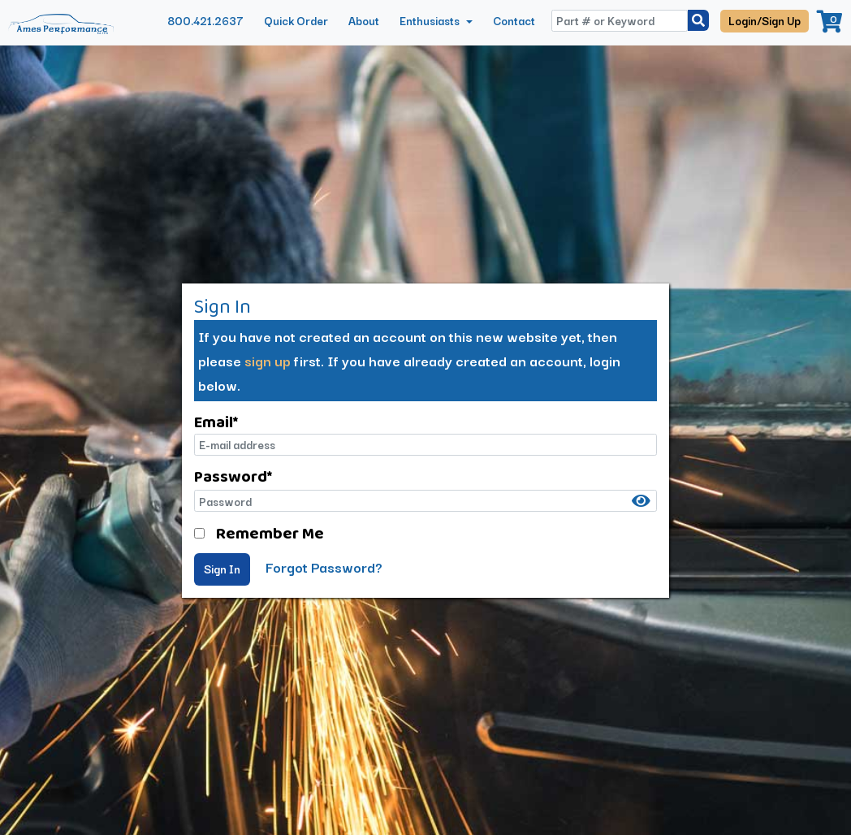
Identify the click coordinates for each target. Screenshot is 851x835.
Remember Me (270, 533)
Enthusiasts (431, 20)
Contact (514, 20)
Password (233, 476)
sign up (267, 360)
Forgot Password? (324, 567)
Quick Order (296, 20)
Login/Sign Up (764, 20)
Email (216, 421)
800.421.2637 (205, 20)
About (363, 20)
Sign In (222, 569)
